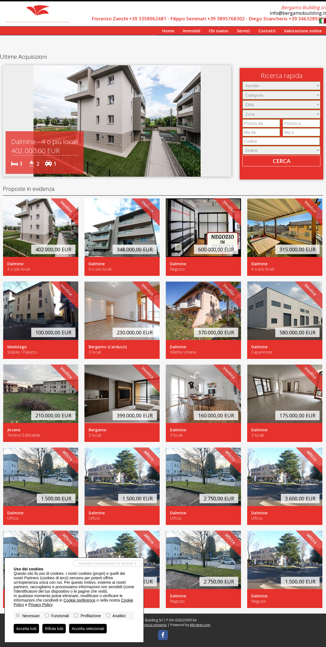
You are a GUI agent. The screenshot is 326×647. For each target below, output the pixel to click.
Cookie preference (79, 600)
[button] (7, 120)
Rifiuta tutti (54, 628)
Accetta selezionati (88, 628)
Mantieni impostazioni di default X (107, 563)
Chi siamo (218, 30)
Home (168, 30)
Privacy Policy (40, 604)
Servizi (243, 30)
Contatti (267, 30)
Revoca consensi (153, 624)
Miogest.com (200, 624)
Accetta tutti (26, 628)
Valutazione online (303, 30)
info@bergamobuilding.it (298, 13)
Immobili (191, 30)
